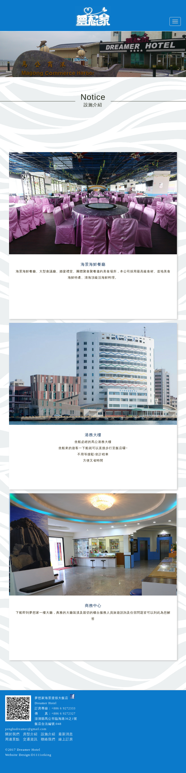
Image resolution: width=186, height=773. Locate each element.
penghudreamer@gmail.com (26, 729)
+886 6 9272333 (63, 708)
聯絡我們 (48, 739)
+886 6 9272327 (63, 713)
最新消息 (65, 734)
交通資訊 (30, 739)
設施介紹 (48, 734)
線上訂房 (65, 739)
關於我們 (12, 734)
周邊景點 (12, 739)
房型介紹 (30, 734)
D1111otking (41, 755)
